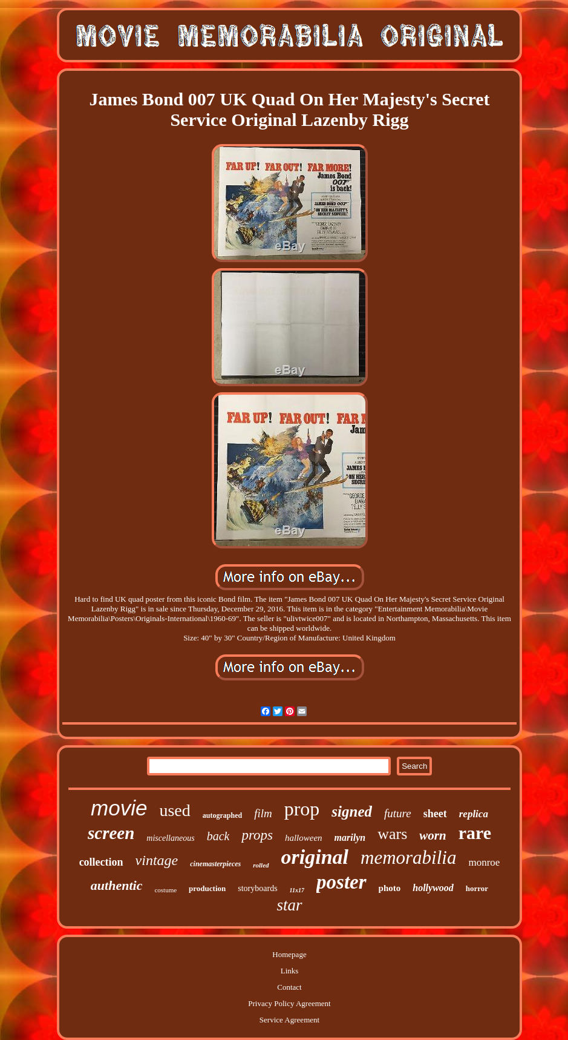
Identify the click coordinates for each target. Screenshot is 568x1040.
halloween (303, 838)
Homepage (289, 954)
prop (302, 809)
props (257, 835)
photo (390, 888)
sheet (435, 814)
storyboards (257, 888)
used (174, 810)
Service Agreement (289, 1019)
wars (392, 834)
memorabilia (408, 857)
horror (477, 888)
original (314, 857)
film (263, 813)
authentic (117, 885)
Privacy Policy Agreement (289, 1003)
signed (351, 811)
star (289, 905)
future (397, 813)
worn (432, 835)
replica (473, 814)
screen (111, 833)
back (218, 836)
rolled (261, 865)
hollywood (433, 888)
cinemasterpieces (215, 864)
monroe (484, 862)
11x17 (297, 890)
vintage (156, 860)
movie (119, 808)
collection (101, 862)
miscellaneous (170, 838)
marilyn (350, 837)
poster (341, 882)
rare (475, 833)
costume (165, 890)
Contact (289, 987)
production (207, 888)
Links (290, 970)
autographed (222, 815)
